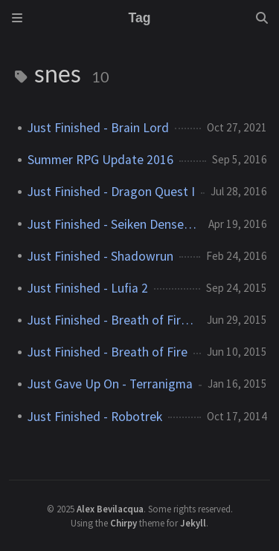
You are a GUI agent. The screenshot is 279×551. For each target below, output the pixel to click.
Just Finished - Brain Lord (98, 128)
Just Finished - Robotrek (95, 416)
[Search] (262, 18)
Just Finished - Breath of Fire (107, 352)
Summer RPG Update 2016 (100, 159)
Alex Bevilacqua (110, 509)
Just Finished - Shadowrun (100, 256)
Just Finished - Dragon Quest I (111, 191)
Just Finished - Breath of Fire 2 (111, 320)
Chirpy (123, 523)
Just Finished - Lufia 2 (88, 288)
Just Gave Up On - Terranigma (110, 384)
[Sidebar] (17, 18)
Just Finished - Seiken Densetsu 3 (112, 224)
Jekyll (193, 523)
